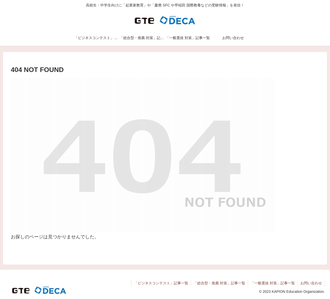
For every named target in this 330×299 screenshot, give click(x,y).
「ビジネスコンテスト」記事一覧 (161, 283)
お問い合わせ (311, 283)
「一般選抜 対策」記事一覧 (273, 283)
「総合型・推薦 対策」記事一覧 (219, 283)
